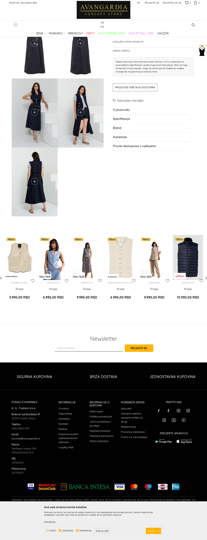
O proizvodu (152, 137)
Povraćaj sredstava (133, 460)
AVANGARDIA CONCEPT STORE (27, 32)
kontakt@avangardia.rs (26, 467)
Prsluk (19, 322)
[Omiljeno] (188, 3)
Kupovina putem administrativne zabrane (69, 467)
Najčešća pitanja (100, 459)
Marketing (85, 530)
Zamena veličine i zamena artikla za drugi (132, 446)
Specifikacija (152, 147)
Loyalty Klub (66, 476)
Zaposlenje (65, 442)
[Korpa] (196, 3)
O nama (64, 437)
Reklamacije (128, 455)
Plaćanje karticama (101, 465)
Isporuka (126, 437)
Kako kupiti (96, 440)
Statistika (67, 530)
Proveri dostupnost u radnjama (152, 174)
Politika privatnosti (101, 445)
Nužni (53, 530)
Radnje (63, 457)
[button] (193, 25)
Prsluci (71, 32)
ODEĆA (61, 32)
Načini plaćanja (99, 470)
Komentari (152, 165)
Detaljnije (49, 522)
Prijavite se (144, 377)
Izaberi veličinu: (121, 78)
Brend (152, 156)
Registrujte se (172, 2)
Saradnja (64, 447)
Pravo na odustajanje (134, 465)
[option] (19, 303)
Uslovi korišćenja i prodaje (100, 452)
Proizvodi (50, 32)
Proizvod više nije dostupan (135, 115)
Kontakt (63, 452)
